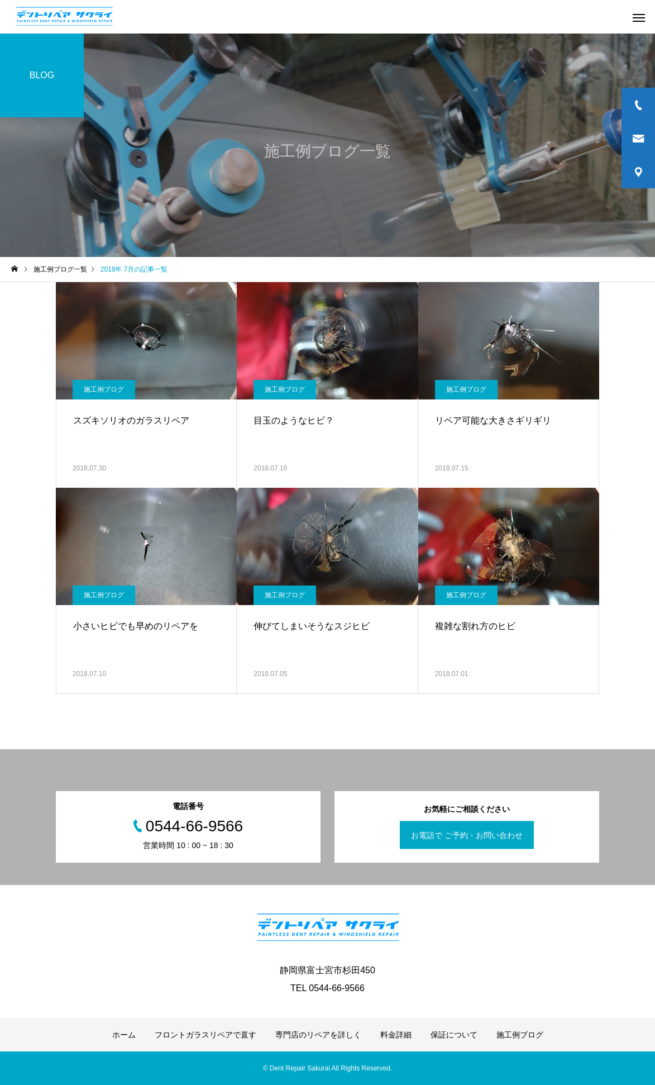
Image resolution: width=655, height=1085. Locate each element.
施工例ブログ (104, 389)
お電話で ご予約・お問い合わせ (467, 835)
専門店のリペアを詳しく (318, 1034)
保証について (454, 1034)
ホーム (124, 1034)
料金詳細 (396, 1034)
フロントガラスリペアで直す (205, 1034)
